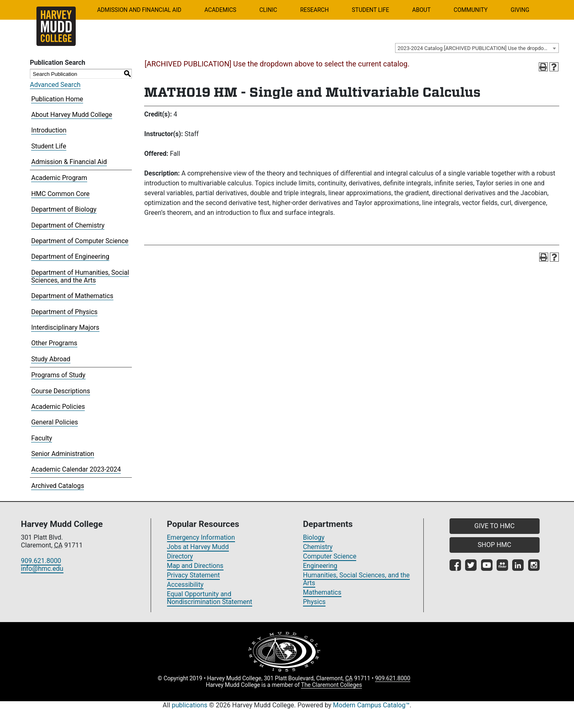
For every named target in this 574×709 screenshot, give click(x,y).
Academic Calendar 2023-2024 (76, 469)
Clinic (268, 10)
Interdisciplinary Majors (65, 327)
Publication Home (57, 99)
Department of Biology (63, 209)
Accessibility (185, 584)
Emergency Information (201, 537)
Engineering (320, 566)
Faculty (41, 438)
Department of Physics (64, 312)
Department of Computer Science (79, 241)
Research (314, 10)
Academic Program (59, 178)
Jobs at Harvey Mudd (198, 547)
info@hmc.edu (42, 568)
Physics (314, 602)
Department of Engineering (70, 256)
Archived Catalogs (57, 486)
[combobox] (477, 48)
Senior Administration (62, 454)
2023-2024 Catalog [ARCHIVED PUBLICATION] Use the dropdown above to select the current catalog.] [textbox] (478, 48)
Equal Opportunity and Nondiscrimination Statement (210, 598)
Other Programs (54, 343)
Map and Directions (195, 566)
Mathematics (322, 592)
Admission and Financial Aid (139, 10)
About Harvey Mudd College (71, 115)
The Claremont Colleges (331, 685)
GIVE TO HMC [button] (495, 526)
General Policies (54, 422)
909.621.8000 (41, 561)
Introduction (48, 130)
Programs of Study (58, 375)
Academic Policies (58, 406)
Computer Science (329, 556)
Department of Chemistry (67, 225)
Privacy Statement (193, 575)
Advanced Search (55, 85)
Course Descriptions (60, 391)
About (421, 10)
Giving (520, 10)
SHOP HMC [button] (494, 545)
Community (471, 10)
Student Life (370, 10)
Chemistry (317, 547)
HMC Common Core (60, 194)
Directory (180, 556)
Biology (314, 537)
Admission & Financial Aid (69, 162)
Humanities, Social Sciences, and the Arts (356, 579)
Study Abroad (50, 359)
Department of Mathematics (72, 296)
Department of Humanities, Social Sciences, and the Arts (80, 276)
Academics (220, 10)
